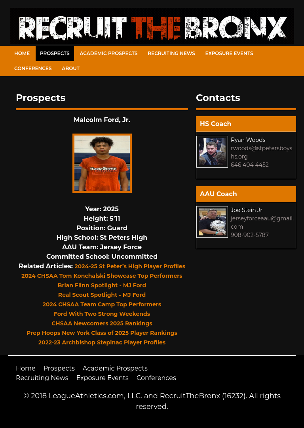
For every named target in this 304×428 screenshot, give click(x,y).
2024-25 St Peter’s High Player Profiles (130, 266)
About (71, 68)
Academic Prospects (108, 53)
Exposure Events (229, 53)
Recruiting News (171, 53)
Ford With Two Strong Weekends (102, 313)
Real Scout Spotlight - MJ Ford (102, 294)
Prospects (55, 53)
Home (22, 53)
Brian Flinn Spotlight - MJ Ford (102, 285)
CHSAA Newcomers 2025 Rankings (101, 323)
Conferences (32, 68)
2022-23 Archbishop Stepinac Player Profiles (102, 342)
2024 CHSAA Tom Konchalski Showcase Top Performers (101, 275)
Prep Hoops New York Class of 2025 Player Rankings (102, 332)
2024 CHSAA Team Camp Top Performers (102, 304)
